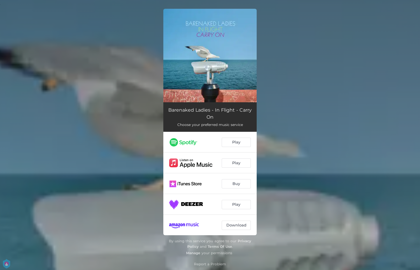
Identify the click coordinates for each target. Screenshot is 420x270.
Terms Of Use (220, 246)
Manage (193, 253)
